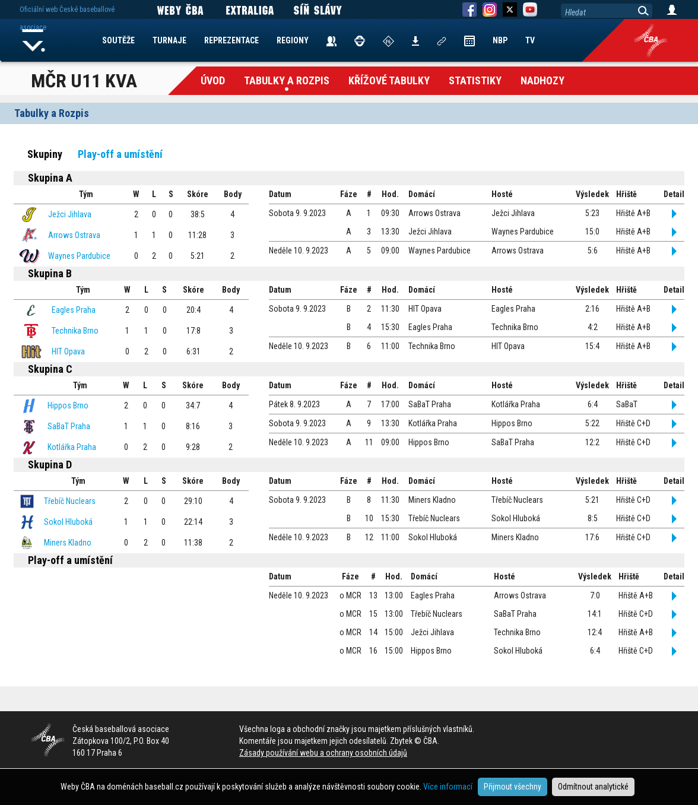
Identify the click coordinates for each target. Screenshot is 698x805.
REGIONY (293, 40)
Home (34, 40)
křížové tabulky (389, 80)
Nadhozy (542, 80)
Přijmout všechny (512, 786)
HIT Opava (68, 351)
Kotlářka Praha (71, 447)
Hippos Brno (67, 405)
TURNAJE (169, 40)
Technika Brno (75, 330)
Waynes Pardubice (79, 256)
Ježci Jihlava (69, 214)
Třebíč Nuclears (70, 501)
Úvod (213, 80)
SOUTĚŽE (118, 40)
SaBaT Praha (68, 426)
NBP (500, 40)
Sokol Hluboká (68, 522)
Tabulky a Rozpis (286, 80)
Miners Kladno (67, 542)
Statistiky (475, 80)
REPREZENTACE (231, 40)
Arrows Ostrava (74, 235)
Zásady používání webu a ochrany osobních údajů (323, 753)
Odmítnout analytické (593, 786)
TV (530, 40)
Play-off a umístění (120, 154)
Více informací (447, 786)
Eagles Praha (74, 310)
